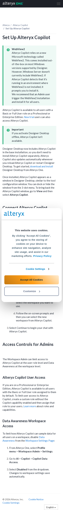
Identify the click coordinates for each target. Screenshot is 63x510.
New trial (29, 116)
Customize (31, 291)
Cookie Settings (35, 268)
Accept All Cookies (31, 279)
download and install (41, 166)
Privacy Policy (42, 255)
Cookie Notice (36, 499)
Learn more (29, 406)
